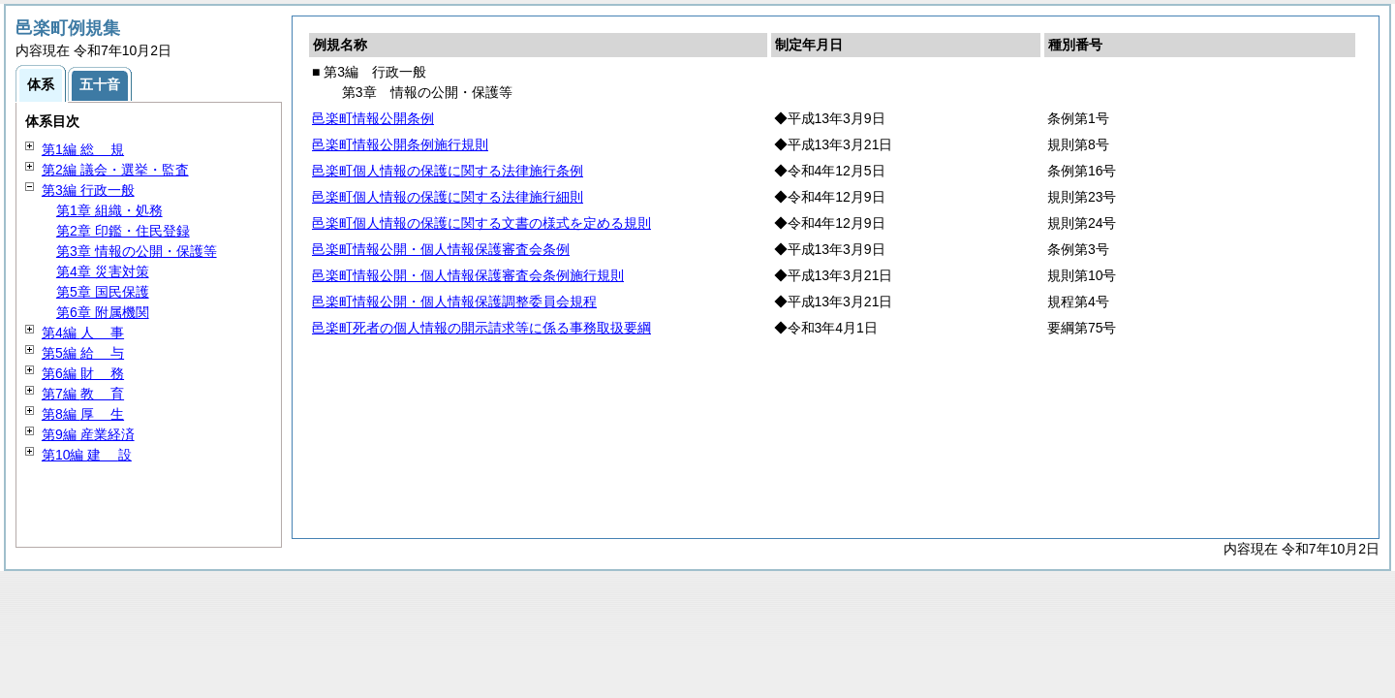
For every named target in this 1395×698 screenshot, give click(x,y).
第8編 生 (83, 414)
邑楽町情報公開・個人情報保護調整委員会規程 (454, 301)
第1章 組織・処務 (109, 210)
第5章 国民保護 (102, 292)
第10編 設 (87, 454)
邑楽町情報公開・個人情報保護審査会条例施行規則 (468, 275)
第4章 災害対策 (102, 271)
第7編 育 (83, 393)
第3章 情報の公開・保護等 (136, 251)
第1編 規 (83, 149)
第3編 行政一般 (88, 190)
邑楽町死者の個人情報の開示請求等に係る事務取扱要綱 (481, 327)
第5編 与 (83, 353)
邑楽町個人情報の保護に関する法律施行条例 (447, 170)
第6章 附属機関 (102, 312)
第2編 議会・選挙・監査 (115, 169)
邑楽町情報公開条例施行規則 (400, 144)
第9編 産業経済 (88, 434)
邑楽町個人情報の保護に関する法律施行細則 (447, 197)
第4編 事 (83, 332)
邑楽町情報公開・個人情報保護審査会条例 (441, 249)
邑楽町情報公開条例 (373, 118)
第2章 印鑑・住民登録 (123, 230)
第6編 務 (83, 373)
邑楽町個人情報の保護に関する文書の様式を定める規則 (481, 223)
